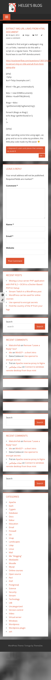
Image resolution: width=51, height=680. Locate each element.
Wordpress (14, 624)
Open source (15, 574)
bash (11, 505)
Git (10, 534)
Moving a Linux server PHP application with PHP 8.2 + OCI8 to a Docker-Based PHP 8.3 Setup (25, 284)
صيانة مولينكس (15, 366)
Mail (11, 552)
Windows (13, 620)
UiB (10, 602)
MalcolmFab (14, 345)
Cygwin (12, 509)
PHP (36, 35)
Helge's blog (30, 5)
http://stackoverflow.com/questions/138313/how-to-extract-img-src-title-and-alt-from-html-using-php (28, 64)
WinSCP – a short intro (25, 352)
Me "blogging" (15, 556)
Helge (27, 35)
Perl (11, 577)
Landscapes (14, 541)
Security (13, 592)
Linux (11, 549)
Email (9, 236)
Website (10, 247)
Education (13, 523)
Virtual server (15, 617)
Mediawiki (13, 559)
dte (10, 352)
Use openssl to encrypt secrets (23, 302)
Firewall (12, 531)
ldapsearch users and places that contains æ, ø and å (25, 149)
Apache (12, 502)
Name (10, 224)
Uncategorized (16, 606)
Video (11, 613)
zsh (10, 631)
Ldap (11, 545)
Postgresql (14, 584)
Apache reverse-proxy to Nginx (30, 363)
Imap (11, 538)
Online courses (16, 570)
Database (13, 513)
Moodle (12, 563)
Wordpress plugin (17, 628)
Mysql (11, 566)
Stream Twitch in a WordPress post (25, 291)
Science (12, 588)
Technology (14, 599)
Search (9, 321)
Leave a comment (13, 38)
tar (42, 156)
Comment (12, 185)
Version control (16, 610)
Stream (12, 595)
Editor (11, 520)
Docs (11, 516)
